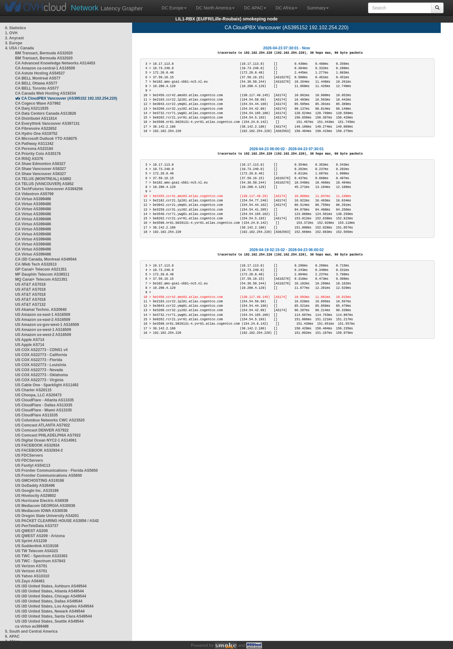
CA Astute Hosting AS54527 (40, 73)
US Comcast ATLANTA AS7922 (42, 425)
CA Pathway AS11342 (34, 143)
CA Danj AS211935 (31, 108)
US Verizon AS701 (31, 566)
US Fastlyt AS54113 (32, 465)
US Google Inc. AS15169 (37, 490)
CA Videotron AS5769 (34, 194)
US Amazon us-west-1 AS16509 (43, 329)
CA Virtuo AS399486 (33, 199)
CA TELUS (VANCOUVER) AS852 (44, 184)
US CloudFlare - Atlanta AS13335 (44, 400)
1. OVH (11, 33)
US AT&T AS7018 (30, 284)
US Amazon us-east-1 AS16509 (42, 314)
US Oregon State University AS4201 (47, 516)
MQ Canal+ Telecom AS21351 (41, 279)
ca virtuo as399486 (32, 626)
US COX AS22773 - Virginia (39, 380)
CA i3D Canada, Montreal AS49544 (45, 259)
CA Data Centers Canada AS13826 (45, 113)
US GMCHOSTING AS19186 (39, 480)
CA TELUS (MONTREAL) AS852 (43, 179)
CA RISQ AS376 (29, 159)
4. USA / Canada (19, 48)
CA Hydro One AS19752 (36, 133)
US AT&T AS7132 (30, 304)
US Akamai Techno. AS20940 (41, 309)
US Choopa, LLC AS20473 (38, 395)
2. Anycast (14, 38)
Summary (318, 7)
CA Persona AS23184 (34, 148)
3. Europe (13, 43)
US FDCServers (29, 455)
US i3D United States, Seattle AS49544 (49, 621)
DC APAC (255, 7)
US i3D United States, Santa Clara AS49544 (53, 616)
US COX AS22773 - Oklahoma (41, 375)
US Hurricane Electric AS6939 (41, 500)
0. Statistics (15, 28)
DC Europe (174, 7)
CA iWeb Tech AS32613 (36, 264)
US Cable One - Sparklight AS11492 (47, 385)
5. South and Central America (31, 631)
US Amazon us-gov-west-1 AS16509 (47, 324)
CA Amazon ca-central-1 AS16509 (45, 68)
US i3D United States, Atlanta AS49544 (49, 591)
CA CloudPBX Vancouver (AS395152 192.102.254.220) (69, 98)
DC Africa (286, 7)
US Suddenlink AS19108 (37, 546)
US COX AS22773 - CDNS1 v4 (41, 350)
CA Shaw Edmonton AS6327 (40, 164)
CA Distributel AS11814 (36, 118)
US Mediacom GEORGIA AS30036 (45, 505)
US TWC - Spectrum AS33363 (41, 556)
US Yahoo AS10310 (32, 576)
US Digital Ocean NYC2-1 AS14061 (46, 440)
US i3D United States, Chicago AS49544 (50, 596)
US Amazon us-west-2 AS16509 (43, 335)
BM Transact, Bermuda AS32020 (44, 53)
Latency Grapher (107, 7)
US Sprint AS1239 (31, 541)
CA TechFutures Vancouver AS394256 (49, 189)
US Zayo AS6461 (30, 581)
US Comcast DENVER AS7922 (42, 430)
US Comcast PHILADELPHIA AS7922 (48, 435)
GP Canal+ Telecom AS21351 (41, 269)
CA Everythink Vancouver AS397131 (47, 123)
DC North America (215, 7)
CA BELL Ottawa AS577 (36, 83)
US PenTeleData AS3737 (36, 526)
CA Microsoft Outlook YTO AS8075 (46, 138)
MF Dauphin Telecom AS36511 (42, 274)
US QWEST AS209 (31, 531)
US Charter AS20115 (33, 390)
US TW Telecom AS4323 (36, 551)
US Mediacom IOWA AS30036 (41, 511)
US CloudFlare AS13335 (36, 415)
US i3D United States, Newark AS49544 (50, 611)
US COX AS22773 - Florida (38, 360)
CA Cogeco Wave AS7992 (38, 103)
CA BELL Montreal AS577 (37, 78)
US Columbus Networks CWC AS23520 (50, 420)
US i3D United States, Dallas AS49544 (48, 601)
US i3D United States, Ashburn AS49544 (51, 586)
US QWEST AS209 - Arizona (40, 536)
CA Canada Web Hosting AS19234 (45, 93)
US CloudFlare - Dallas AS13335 (43, 405)
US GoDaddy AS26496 (35, 485)
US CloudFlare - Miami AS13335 (43, 410)
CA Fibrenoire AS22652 (36, 128)
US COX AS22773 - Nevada (39, 370)
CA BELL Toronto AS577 (37, 88)
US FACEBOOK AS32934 (37, 445)
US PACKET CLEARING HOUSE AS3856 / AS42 (57, 521)
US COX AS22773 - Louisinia (40, 365)
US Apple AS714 (29, 340)
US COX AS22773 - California (41, 355)
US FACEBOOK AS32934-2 (39, 450)
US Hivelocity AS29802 (35, 495)
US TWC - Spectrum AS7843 (40, 561)
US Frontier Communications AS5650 (48, 475)
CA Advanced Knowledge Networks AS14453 (55, 63)
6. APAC (12, 636)
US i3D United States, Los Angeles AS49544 (54, 606)
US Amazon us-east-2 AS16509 (42, 319)
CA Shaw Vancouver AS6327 (40, 169)
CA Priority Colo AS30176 (38, 153)
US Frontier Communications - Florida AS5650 (56, 470)
